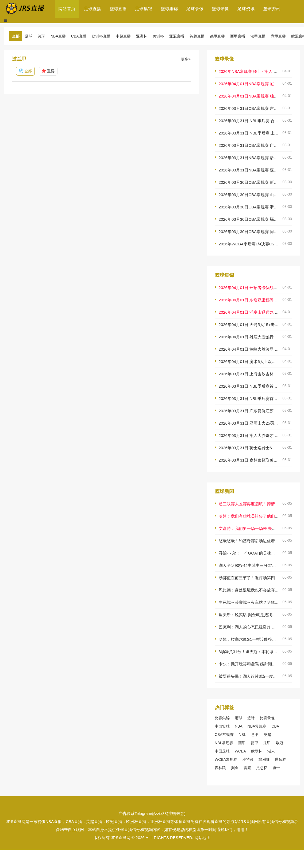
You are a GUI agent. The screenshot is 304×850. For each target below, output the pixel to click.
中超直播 (123, 36)
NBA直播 (58, 36)
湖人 (271, 751)
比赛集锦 (222, 718)
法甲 (267, 743)
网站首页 (66, 8)
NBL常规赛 (224, 743)
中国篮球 (222, 726)
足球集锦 (143, 8)
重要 (48, 71)
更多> (186, 59)
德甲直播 (217, 36)
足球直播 (92, 8)
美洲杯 (158, 36)
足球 (28, 36)
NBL (242, 734)
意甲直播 (278, 36)
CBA (275, 726)
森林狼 (220, 768)
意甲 (255, 734)
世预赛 (280, 759)
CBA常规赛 (224, 734)
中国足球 (222, 751)
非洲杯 (264, 759)
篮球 (41, 36)
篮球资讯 (271, 8)
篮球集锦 (169, 8)
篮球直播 (118, 8)
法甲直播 (258, 36)
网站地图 (202, 837)
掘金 (234, 768)
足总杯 (261, 768)
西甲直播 (237, 36)
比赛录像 (267, 718)
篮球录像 (220, 8)
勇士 (276, 768)
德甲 (254, 743)
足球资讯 (246, 8)
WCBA (240, 751)
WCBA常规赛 (226, 759)
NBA (239, 726)
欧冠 (279, 743)
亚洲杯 (141, 36)
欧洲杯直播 (101, 36)
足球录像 (194, 8)
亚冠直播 (176, 36)
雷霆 (247, 768)
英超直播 (197, 36)
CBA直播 (78, 36)
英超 (267, 734)
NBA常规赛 (257, 726)
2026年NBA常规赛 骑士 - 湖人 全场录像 (254, 71)
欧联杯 (256, 751)
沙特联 (247, 759)
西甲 (242, 743)
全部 (16, 36)
